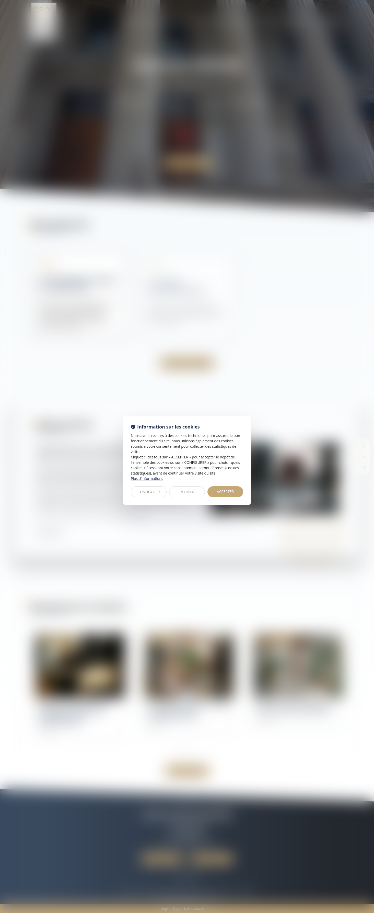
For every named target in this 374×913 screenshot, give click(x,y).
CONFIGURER (149, 491)
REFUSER (187, 491)
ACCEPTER (225, 491)
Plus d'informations (147, 478)
